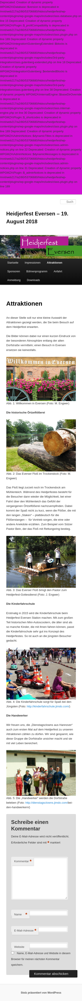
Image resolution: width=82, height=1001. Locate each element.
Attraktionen (54, 262)
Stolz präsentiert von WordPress (41, 992)
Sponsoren (13, 271)
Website (19, 946)
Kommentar (23, 861)
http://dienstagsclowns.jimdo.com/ (46, 802)
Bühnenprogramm (36, 271)
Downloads (33, 280)
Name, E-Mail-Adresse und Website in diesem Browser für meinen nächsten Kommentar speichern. (41, 959)
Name (20, 914)
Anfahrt (58, 271)
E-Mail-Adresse (25, 931)
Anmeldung (14, 280)
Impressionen (32, 262)
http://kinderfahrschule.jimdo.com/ (48, 706)
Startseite (12, 262)
